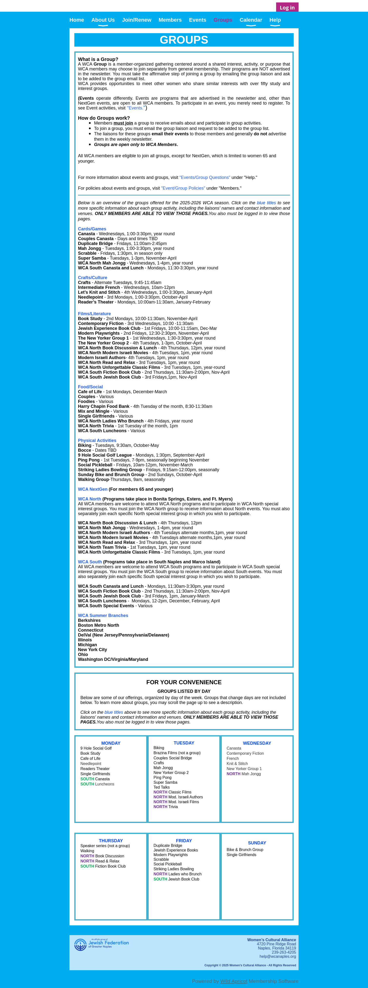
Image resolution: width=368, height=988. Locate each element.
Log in (287, 7)
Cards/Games (92, 228)
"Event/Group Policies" (183, 188)
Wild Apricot (233, 981)
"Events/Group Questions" (204, 177)
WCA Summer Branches (103, 615)
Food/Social (90, 386)
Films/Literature (94, 313)
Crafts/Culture (92, 277)
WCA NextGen (92, 489)
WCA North (89, 499)
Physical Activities (97, 440)
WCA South (90, 561)
